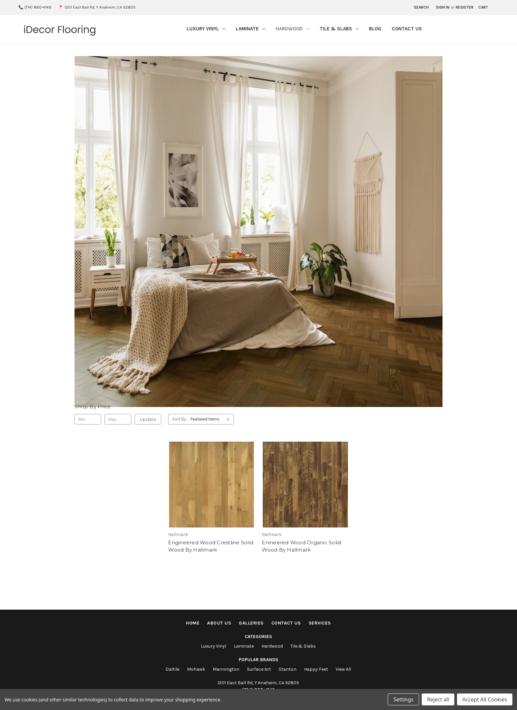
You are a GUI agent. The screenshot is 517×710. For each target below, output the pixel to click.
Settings (403, 699)
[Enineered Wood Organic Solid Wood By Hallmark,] (305, 498)
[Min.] (88, 419)
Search (421, 7)
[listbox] (211, 419)
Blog (375, 29)
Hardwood (292, 29)
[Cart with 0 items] (483, 7)
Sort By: (179, 419)
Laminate (250, 29)
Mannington (226, 669)
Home (192, 623)
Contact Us (407, 29)
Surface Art (259, 669)
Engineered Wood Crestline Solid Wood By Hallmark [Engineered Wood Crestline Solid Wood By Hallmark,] (210, 546)
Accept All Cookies (484, 699)
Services (320, 623)
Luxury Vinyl (206, 29)
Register (464, 7)
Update (148, 419)
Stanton (287, 669)
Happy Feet (316, 669)
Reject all (438, 699)
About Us (219, 623)
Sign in (442, 7)
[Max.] (118, 419)
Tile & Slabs (338, 29)
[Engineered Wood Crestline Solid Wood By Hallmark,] (211, 498)
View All (343, 669)
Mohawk (196, 669)
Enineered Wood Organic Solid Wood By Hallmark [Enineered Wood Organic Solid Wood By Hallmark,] (301, 546)
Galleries (251, 623)
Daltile (172, 669)
